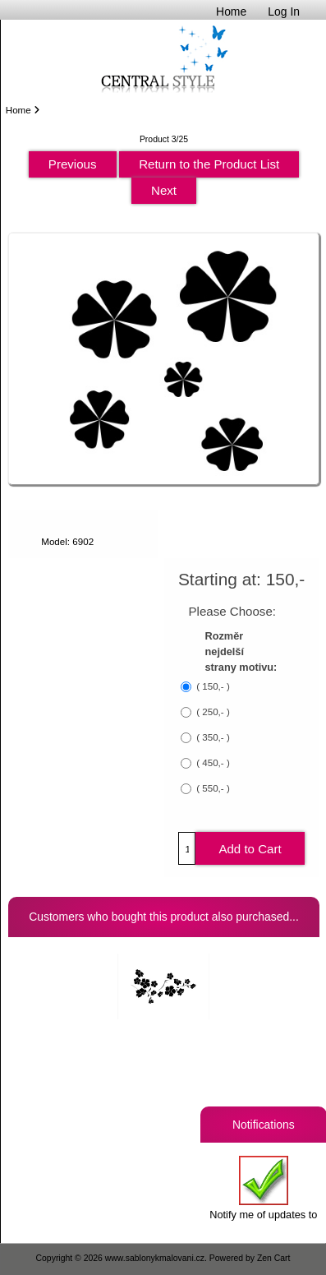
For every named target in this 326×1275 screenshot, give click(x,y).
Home (231, 11)
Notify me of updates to (263, 1188)
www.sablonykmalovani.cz (154, 1258)
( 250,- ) (212, 712)
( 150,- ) (212, 686)
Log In (284, 11)
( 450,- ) (212, 763)
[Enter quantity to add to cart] (186, 848)
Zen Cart (274, 1258)
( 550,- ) (212, 788)
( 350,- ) (212, 737)
